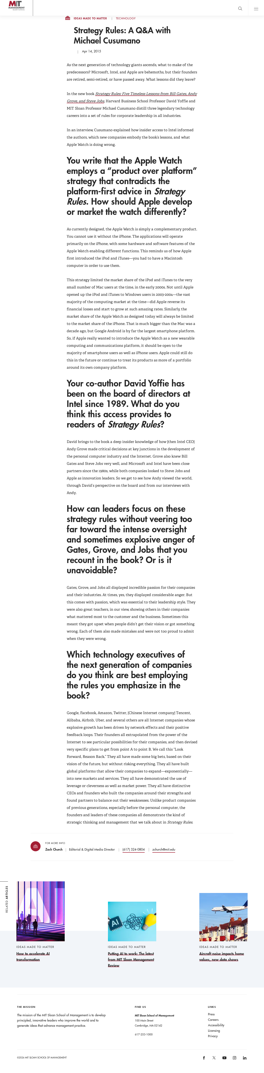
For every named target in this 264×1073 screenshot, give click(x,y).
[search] (240, 8)
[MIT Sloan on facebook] (204, 1059)
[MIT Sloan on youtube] (224, 1060)
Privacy (213, 1036)
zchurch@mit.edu (163, 849)
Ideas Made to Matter (90, 18)
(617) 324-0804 (134, 849)
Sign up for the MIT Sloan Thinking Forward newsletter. (148, 8)
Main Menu (256, 8)
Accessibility (216, 1025)
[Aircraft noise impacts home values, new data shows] (223, 927)
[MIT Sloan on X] (213, 1059)
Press (211, 1014)
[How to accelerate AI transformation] (40, 921)
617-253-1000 (144, 1034)
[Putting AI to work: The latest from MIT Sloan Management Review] (132, 935)
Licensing (214, 1031)
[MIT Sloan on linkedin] (244, 1059)
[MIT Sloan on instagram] (234, 1059)
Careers (213, 1020)
